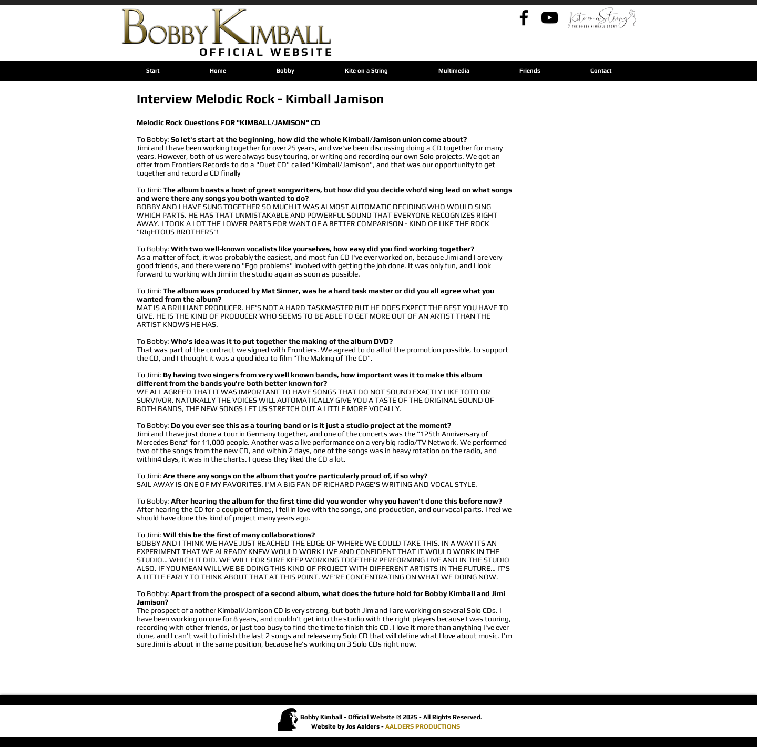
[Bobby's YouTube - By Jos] (549, 17)
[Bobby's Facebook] (524, 17)
